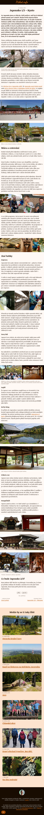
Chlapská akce (8, 723)
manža (27, 800)
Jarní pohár (5, 600)
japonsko (24, 592)
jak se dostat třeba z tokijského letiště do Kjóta (20, 88)
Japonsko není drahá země (33, 86)
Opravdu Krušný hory (12, 638)
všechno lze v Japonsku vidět (12, 86)
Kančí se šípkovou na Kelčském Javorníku (21, 667)
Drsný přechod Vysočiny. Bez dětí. (17, 751)
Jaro (4, 695)
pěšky (18, 592)
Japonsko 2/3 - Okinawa (35, 600)
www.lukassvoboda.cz (27, 808)
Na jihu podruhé (9, 779)
